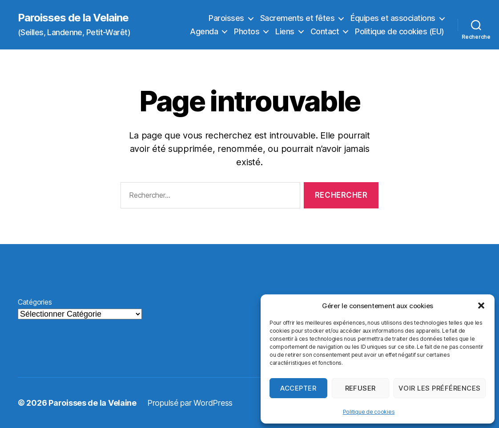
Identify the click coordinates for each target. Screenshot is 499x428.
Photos (246, 31)
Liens (284, 31)
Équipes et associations (392, 18)
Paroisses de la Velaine (73, 17)
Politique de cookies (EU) (399, 31)
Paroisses (226, 18)
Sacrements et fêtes (297, 18)
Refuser (360, 388)
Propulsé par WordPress (190, 403)
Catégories (35, 302)
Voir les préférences (439, 388)
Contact (324, 31)
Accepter (298, 388)
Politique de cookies (369, 411)
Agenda (204, 31)
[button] (481, 305)
